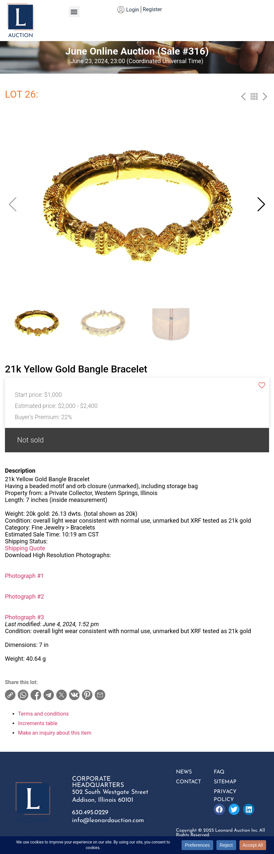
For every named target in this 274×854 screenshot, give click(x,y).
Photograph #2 (24, 596)
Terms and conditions (43, 714)
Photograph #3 (24, 617)
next (265, 97)
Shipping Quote (25, 548)
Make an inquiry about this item (54, 733)
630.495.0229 (90, 813)
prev (243, 97)
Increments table (37, 723)
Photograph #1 (24, 575)
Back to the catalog (254, 97)
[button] (74, 11)
